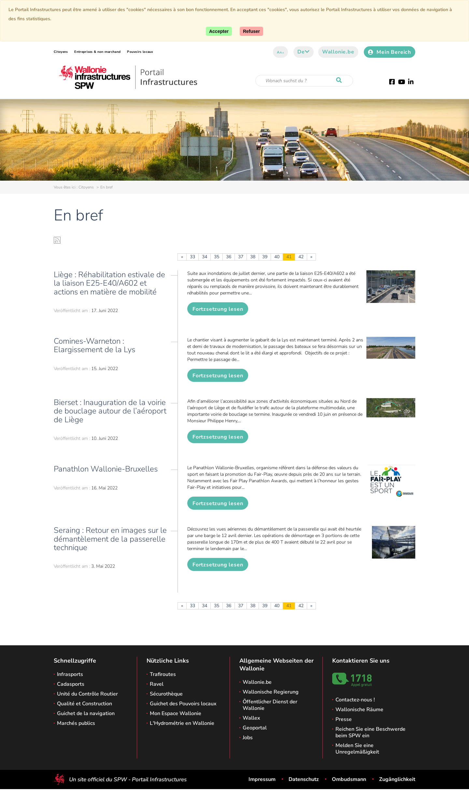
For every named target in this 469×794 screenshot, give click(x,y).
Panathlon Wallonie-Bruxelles (106, 469)
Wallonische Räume (359, 709)
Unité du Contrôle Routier (87, 694)
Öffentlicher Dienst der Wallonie (270, 705)
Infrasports (70, 674)
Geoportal (255, 728)
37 (240, 257)
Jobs (248, 737)
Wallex (251, 718)
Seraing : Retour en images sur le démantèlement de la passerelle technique (110, 539)
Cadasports (70, 684)
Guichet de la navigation (86, 713)
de (303, 51)
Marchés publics (76, 723)
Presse (343, 719)
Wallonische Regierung (271, 692)
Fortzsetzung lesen (217, 309)
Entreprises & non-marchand (97, 52)
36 (228, 257)
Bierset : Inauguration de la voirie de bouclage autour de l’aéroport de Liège (110, 411)
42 (301, 257)
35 (216, 257)
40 (276, 257)
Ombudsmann (349, 779)
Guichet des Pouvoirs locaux (183, 703)
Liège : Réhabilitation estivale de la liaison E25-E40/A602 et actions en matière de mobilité (109, 283)
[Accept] (219, 31)
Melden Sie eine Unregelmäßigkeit (357, 748)
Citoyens (61, 52)
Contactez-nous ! (355, 700)
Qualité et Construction (84, 703)
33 (192, 257)
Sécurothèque (166, 694)
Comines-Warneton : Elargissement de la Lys (94, 345)
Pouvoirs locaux (140, 52)
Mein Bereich (389, 52)
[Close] (251, 31)
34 (204, 257)
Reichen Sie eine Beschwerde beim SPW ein (370, 732)
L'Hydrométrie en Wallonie (182, 723)
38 (252, 257)
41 (288, 257)
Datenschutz (304, 779)
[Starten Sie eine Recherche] (340, 80)
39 (264, 257)
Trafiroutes (163, 674)
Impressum (262, 779)
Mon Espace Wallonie (175, 713)
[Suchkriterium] (304, 80)
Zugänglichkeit (397, 779)
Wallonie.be (338, 51)
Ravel (156, 684)
